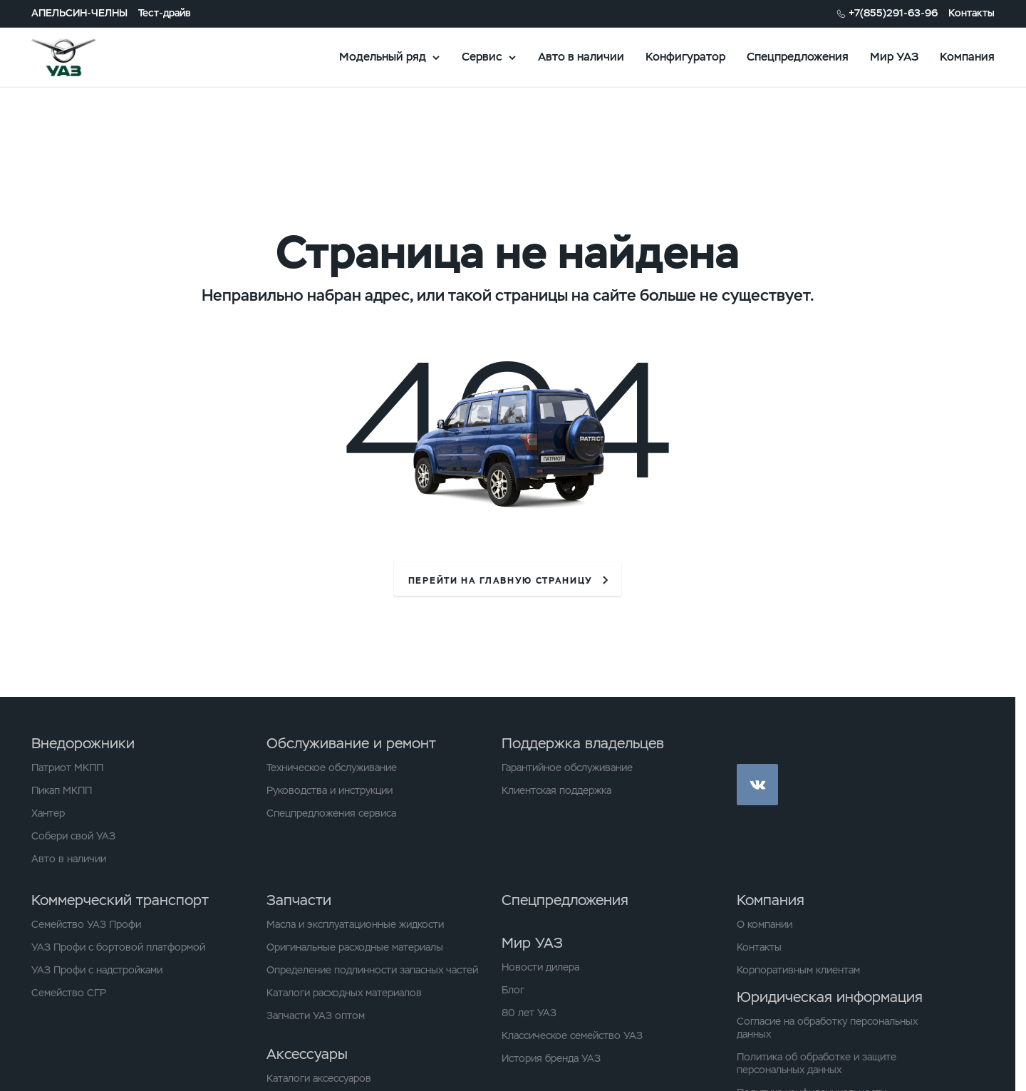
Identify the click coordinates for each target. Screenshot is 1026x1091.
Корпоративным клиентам (798, 969)
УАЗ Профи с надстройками (96, 969)
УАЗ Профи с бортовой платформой (118, 947)
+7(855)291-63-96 (893, 13)
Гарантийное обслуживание (567, 767)
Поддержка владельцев (583, 743)
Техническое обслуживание (331, 767)
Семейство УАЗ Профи (86, 924)
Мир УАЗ (894, 56)
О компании (764, 924)
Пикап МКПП (61, 790)
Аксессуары (307, 1054)
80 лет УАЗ (529, 1012)
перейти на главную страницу (500, 580)
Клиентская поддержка (556, 790)
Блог (513, 989)
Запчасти (298, 900)
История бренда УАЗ (551, 1058)
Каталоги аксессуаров (318, 1078)
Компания (967, 56)
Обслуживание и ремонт (351, 743)
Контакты (971, 13)
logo (81, 57)
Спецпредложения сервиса (331, 813)
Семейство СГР (68, 992)
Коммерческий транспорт (120, 900)
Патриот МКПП (67, 767)
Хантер (48, 813)
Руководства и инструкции (329, 790)
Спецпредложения (798, 56)
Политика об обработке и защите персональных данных (816, 1063)
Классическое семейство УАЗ (572, 1035)
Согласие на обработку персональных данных (827, 1027)
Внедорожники (83, 743)
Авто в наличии (581, 56)
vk (757, 784)
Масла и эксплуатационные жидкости (355, 924)
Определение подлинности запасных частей (372, 969)
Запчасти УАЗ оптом (315, 1015)
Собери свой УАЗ (73, 835)
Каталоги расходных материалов (344, 992)
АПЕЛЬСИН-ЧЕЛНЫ (79, 13)
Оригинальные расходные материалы (354, 947)
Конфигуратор (685, 56)
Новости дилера (540, 967)
